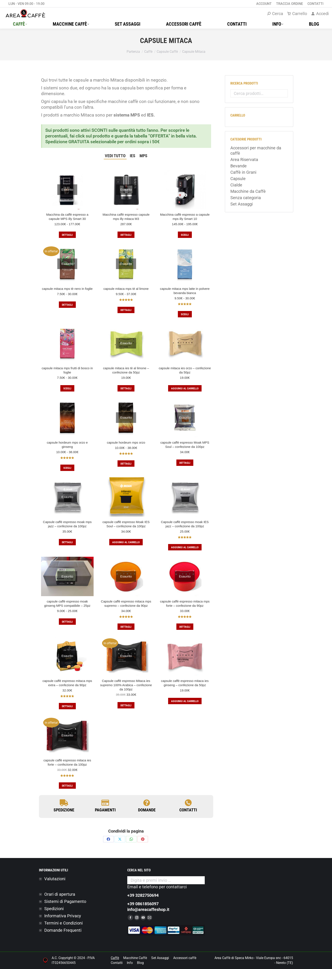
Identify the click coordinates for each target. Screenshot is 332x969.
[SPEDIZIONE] (64, 802)
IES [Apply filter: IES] (132, 155)
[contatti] (188, 802)
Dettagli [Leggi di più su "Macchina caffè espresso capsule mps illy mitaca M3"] (125, 234)
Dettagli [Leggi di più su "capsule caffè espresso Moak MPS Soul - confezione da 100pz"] (184, 462)
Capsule (238, 178)
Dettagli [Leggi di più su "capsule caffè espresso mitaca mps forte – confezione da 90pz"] (184, 626)
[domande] (146, 802)
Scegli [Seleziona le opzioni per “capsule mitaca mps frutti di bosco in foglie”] (67, 388)
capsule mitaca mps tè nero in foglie (67, 288)
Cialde (236, 184)
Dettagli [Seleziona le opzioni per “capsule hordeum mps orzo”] (125, 463)
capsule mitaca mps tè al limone (126, 288)
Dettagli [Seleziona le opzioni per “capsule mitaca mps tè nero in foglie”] (67, 304)
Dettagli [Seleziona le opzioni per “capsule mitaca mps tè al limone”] (125, 310)
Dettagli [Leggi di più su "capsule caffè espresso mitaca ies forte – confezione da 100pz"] (67, 785)
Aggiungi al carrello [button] (185, 388)
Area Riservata (244, 159)
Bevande (238, 165)
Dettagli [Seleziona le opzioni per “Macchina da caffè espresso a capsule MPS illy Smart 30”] (67, 234)
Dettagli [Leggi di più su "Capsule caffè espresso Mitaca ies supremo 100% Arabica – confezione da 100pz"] (125, 705)
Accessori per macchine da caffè (255, 150)
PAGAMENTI (105, 809)
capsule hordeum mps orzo (126, 442)
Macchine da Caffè (248, 191)
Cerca (283, 93)
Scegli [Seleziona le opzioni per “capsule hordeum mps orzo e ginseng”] (67, 467)
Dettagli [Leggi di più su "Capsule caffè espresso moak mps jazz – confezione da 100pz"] (67, 542)
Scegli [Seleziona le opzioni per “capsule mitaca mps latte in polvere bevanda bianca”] (185, 314)
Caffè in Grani (243, 172)
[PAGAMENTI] (105, 802)
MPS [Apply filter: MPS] (143, 155)
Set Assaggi (241, 204)
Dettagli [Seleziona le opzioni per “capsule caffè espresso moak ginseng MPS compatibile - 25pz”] (67, 621)
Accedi (320, 13)
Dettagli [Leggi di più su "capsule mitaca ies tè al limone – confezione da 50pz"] (125, 388)
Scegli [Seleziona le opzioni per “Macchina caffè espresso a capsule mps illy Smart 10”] (185, 234)
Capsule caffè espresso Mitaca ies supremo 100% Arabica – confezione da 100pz (126, 685)
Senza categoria (245, 197)
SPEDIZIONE (64, 809)
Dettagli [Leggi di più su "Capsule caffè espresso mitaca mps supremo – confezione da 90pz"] (125, 626)
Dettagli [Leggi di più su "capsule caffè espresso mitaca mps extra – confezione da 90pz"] (67, 706)
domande (147, 809)
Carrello (297, 13)
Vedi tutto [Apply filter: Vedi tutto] (115, 155)
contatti (188, 809)
